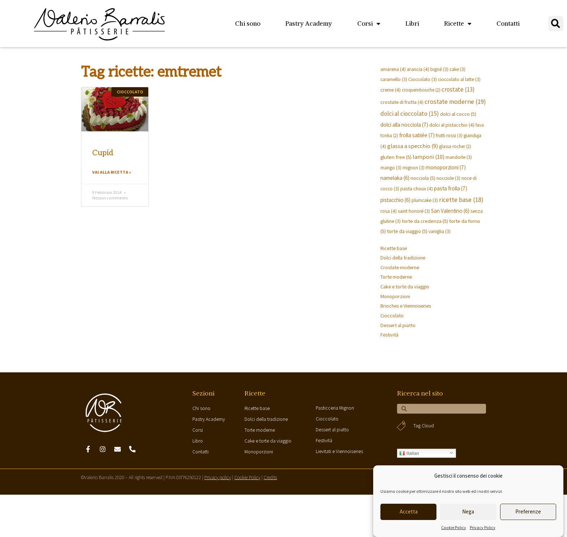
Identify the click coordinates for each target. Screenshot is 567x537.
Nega (468, 511)
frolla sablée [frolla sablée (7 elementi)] (417, 135)
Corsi (368, 23)
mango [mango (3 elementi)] (390, 167)
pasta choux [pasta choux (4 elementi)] (416, 188)
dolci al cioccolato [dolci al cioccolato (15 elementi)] (409, 113)
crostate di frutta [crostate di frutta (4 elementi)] (401, 101)
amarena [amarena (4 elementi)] (393, 68)
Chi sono (247, 24)
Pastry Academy (308, 24)
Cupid (103, 152)
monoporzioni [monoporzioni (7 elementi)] (446, 167)
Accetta (409, 511)
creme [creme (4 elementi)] (390, 89)
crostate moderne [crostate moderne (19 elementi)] (455, 101)
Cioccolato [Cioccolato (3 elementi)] (422, 79)
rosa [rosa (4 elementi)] (388, 210)
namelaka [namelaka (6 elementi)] (394, 177)
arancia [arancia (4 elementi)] (418, 68)
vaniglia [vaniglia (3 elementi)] (440, 231)
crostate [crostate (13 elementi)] (458, 89)
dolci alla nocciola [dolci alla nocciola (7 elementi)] (404, 124)
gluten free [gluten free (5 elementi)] (396, 156)
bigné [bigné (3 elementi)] (439, 69)
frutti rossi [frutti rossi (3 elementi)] (449, 135)
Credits (270, 482)
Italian (409, 458)
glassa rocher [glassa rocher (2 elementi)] (455, 146)
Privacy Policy (482, 527)
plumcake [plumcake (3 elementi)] (425, 200)
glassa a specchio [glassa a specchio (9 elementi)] (412, 146)
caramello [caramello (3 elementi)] (393, 79)
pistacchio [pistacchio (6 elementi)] (395, 199)
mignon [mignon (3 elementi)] (413, 167)
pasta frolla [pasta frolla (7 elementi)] (450, 188)
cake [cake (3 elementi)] (457, 69)
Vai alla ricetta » (111, 172)
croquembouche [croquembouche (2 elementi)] (421, 90)
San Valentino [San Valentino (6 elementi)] (450, 210)
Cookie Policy (453, 527)
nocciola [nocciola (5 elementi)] (422, 177)
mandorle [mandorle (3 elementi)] (459, 157)
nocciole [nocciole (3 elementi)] (448, 178)
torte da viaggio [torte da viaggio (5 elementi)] (407, 231)
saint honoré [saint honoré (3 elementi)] (414, 211)
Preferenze (528, 511)
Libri (412, 24)
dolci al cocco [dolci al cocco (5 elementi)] (458, 113)
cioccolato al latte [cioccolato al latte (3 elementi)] (459, 79)
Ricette (458, 23)
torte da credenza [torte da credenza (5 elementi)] (425, 220)
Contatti (508, 24)
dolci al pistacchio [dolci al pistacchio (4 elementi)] (451, 124)
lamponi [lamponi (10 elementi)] (428, 157)
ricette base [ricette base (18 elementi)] (461, 199)
